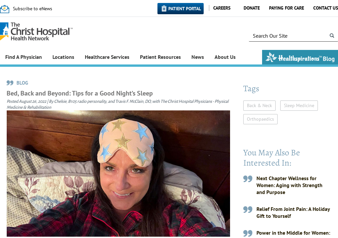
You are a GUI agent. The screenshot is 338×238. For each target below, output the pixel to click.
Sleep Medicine (299, 105)
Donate (252, 8)
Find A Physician (23, 57)
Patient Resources (160, 57)
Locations (63, 57)
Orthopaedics (260, 119)
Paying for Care (286, 8)
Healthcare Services (107, 57)
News (197, 57)
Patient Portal (184, 9)
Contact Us (325, 8)
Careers (221, 8)
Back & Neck (259, 105)
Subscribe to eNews (32, 9)
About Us (225, 57)
